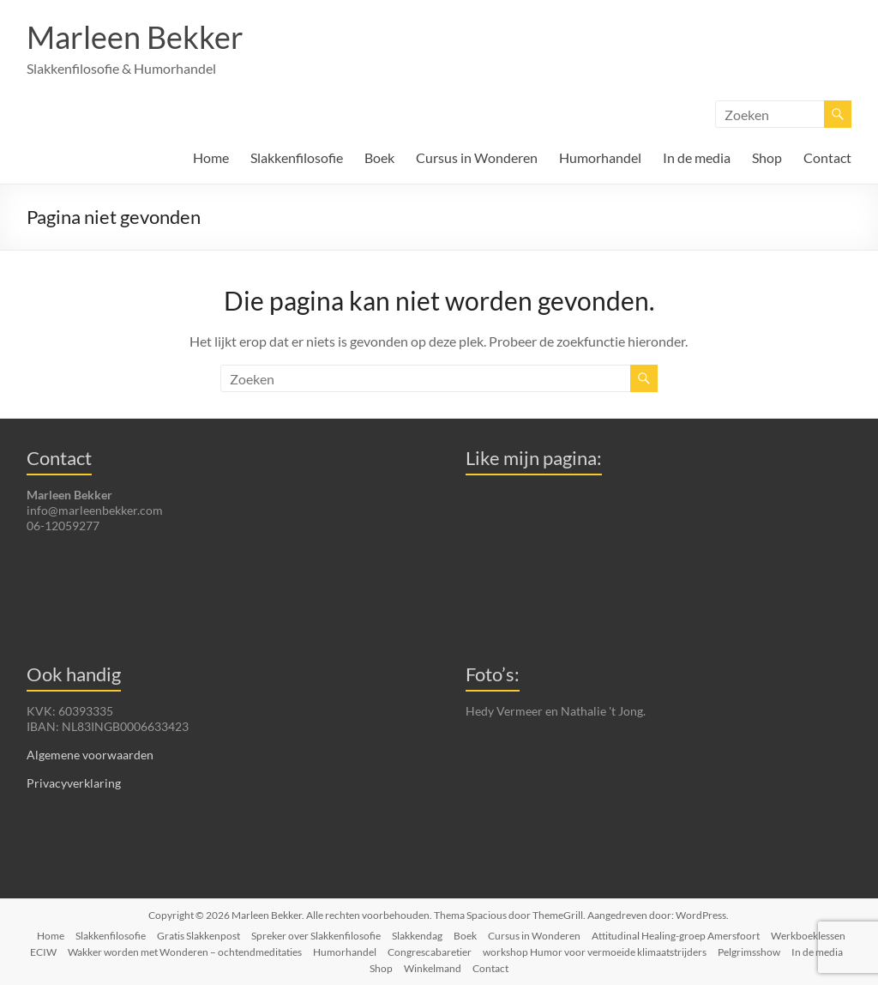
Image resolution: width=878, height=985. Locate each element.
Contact (827, 157)
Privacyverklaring (74, 783)
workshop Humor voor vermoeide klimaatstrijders (595, 952)
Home (211, 157)
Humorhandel (600, 157)
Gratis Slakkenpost (198, 935)
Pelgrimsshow (749, 952)
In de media (697, 157)
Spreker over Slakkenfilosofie (316, 935)
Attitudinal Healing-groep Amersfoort (676, 935)
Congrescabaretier (430, 952)
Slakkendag (417, 935)
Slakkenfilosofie (296, 157)
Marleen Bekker (135, 37)
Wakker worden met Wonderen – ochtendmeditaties (185, 952)
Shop (767, 157)
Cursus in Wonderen (477, 157)
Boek (379, 157)
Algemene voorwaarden (90, 754)
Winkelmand (432, 968)
